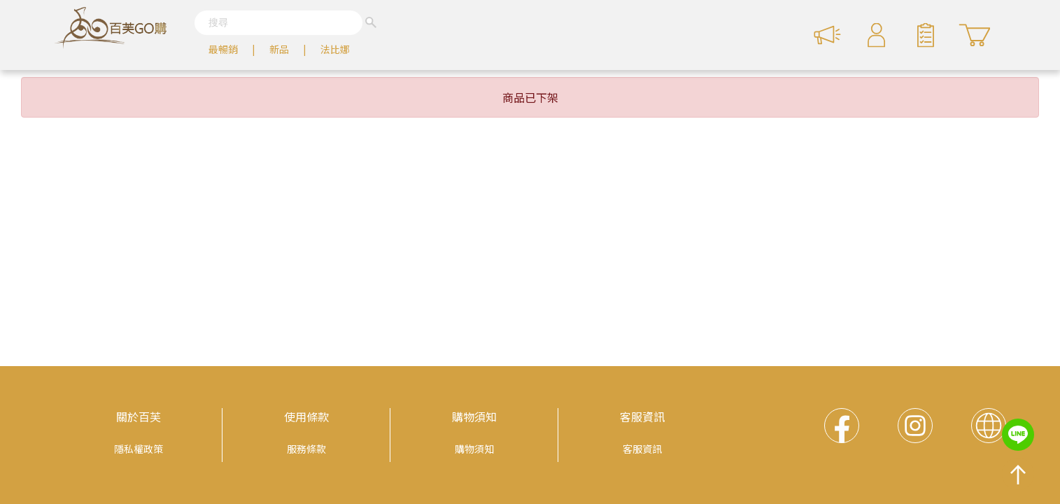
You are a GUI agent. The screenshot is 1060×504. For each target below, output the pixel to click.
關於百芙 (138, 416)
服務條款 (306, 449)
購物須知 (474, 416)
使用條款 (306, 416)
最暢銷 (223, 49)
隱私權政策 (138, 449)
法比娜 (335, 49)
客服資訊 (642, 416)
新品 (279, 49)
